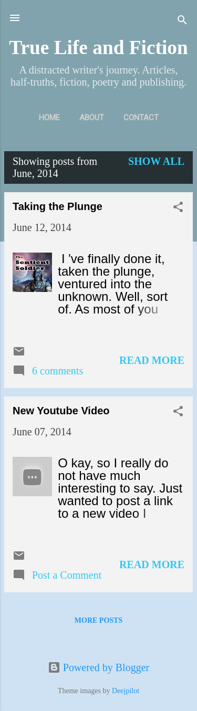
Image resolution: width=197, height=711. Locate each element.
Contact (141, 117)
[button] (178, 208)
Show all (156, 161)
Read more (151, 360)
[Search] (182, 21)
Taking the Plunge (57, 206)
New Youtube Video (61, 410)
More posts (98, 620)
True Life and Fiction (98, 47)
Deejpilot (125, 691)
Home (49, 117)
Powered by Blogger (98, 667)
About (91, 117)
